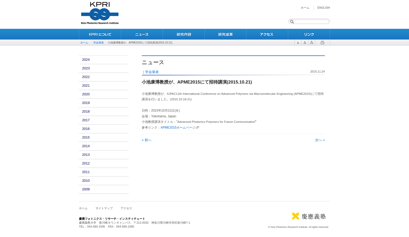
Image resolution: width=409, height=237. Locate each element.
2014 (86, 146)
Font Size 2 (304, 43)
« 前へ (146, 140)
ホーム (305, 7)
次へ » (320, 140)
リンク (309, 34)
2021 (86, 85)
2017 (86, 120)
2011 (86, 172)
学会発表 (98, 42)
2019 (86, 103)
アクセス (267, 34)
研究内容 (183, 34)
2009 (86, 189)
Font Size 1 (297, 43)
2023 (86, 68)
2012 (86, 163)
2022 (86, 77)
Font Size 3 (311, 43)
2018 (86, 111)
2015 (86, 137)
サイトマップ (104, 208)
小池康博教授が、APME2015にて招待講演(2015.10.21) (197, 82)
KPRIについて (100, 34)
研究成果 (225, 34)
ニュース (142, 34)
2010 (86, 181)
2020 (86, 94)
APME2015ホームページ (178, 127)
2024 (86, 60)
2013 (86, 155)
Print (322, 43)
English (323, 7)
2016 (86, 129)
